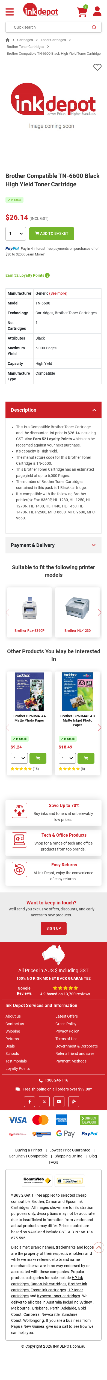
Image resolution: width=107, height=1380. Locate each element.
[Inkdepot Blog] (74, 1101)
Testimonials (16, 1061)
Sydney (85, 1302)
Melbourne (20, 1308)
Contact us (14, 1024)
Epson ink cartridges (48, 1290)
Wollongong (33, 1320)
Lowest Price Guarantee (69, 1150)
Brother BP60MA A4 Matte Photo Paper (29, 718)
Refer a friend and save (74, 1053)
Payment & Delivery (33, 545)
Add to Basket (52, 233)
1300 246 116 (53, 1080)
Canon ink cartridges (48, 1284)
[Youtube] (59, 1101)
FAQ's (53, 1162)
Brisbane (39, 1308)
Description (23, 410)
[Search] (94, 27)
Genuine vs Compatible (28, 1156)
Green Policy (65, 1024)
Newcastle (50, 1314)
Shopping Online (68, 1156)
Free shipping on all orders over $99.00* (54, 1089)
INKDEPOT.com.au (69, 1346)
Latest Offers (66, 1016)
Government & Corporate (76, 1046)
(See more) (57, 293)
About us (13, 1016)
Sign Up (53, 928)
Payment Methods (71, 1061)
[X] (44, 1101)
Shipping (12, 1031)
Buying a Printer (28, 1150)
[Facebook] (29, 1101)
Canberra (31, 1314)
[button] (99, 612)
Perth (55, 1308)
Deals (10, 1046)
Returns (12, 1039)
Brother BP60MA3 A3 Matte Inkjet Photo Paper (77, 720)
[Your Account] (97, 13)
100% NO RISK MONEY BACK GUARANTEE (53, 978)
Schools (12, 1053)
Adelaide (68, 1308)
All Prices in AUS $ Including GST (53, 970)
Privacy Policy (67, 1031)
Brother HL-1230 (77, 631)
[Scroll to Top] (98, 1247)
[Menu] (9, 12)
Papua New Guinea (27, 1326)
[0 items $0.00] (81, 12)
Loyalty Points (17, 1068)
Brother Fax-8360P (29, 631)
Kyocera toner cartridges (58, 1296)
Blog (93, 1156)
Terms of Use (66, 1039)
